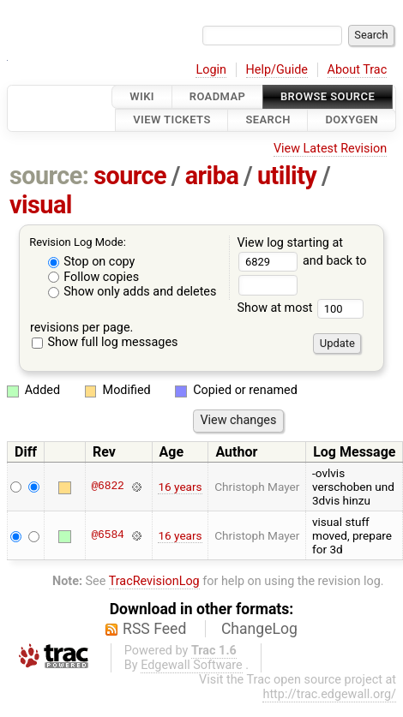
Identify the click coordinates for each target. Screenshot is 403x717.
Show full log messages (105, 342)
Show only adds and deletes (132, 291)
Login (210, 70)
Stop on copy (91, 261)
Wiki (141, 96)
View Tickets (171, 120)
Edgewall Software (192, 665)
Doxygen (351, 120)
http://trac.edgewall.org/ (329, 694)
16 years (180, 486)
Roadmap (217, 96)
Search (267, 120)
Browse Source (327, 96)
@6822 (107, 486)
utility (286, 175)
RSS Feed (154, 628)
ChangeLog (259, 628)
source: (49, 175)
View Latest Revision (330, 148)
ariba (212, 175)
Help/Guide (277, 70)
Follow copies (94, 277)
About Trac (358, 70)
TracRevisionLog (154, 581)
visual (40, 204)
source (129, 175)
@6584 (107, 535)
